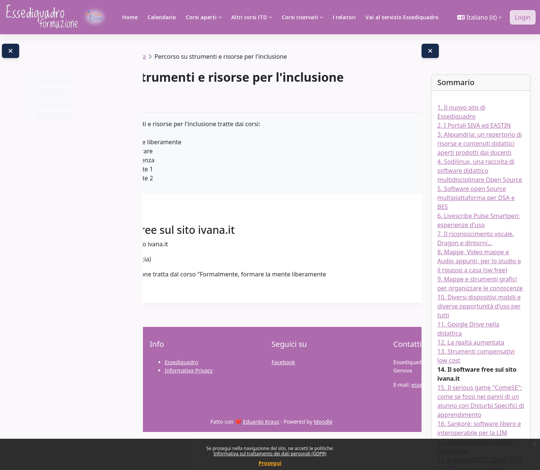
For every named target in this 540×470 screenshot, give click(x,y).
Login (523, 17)
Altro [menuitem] (205, 130)
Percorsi (170, 56)
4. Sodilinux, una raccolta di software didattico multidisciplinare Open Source (479, 170)
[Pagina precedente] (165, 256)
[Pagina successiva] (402, 256)
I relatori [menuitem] (344, 17)
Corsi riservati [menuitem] (300, 17)
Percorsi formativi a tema (226, 56)
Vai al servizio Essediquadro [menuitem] (402, 17)
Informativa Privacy (188, 408)
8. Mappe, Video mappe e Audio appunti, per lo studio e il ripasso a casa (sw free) (479, 261)
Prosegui (270, 463)
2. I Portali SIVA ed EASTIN (474, 125)
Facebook (283, 400)
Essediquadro (181, 400)
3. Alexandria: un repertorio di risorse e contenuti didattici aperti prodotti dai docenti (479, 143)
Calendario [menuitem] (161, 17)
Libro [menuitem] (179, 130)
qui (201, 303)
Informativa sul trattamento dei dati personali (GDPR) (270, 453)
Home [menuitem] (130, 17)
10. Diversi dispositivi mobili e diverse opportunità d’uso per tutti (479, 306)
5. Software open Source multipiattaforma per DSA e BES (476, 198)
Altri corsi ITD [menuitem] (249, 17)
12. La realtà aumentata (470, 342)
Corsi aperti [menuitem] (201, 17)
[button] (479, 17)
